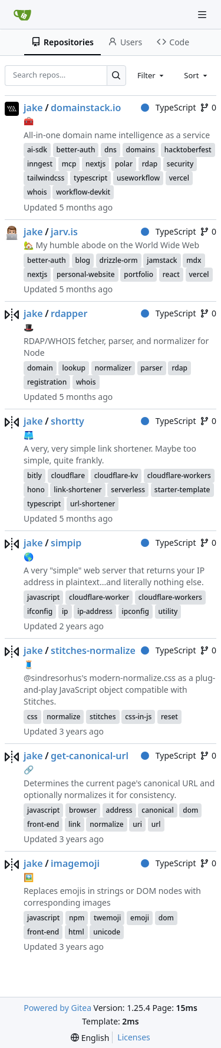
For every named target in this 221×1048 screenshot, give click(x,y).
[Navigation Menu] (203, 14)
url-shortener (92, 504)
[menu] (90, 1037)
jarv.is (64, 232)
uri (137, 824)
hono (36, 490)
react (171, 274)
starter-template (182, 490)
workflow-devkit (83, 192)
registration (47, 382)
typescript (90, 178)
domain (40, 368)
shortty (67, 421)
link (74, 824)
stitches (103, 717)
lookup (73, 368)
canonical (157, 810)
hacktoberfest (188, 150)
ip (65, 611)
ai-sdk (37, 150)
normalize (63, 717)
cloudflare (68, 475)
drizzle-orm (119, 260)
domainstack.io (86, 108)
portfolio (138, 274)
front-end (43, 824)
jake (33, 108)
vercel (179, 178)
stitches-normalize (93, 650)
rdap (150, 164)
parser (152, 368)
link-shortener (77, 490)
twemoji (107, 918)
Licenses (133, 1037)
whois (37, 192)
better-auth (76, 150)
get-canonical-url (89, 756)
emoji (139, 918)
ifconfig (39, 611)
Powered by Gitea (57, 1007)
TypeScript (168, 107)
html (76, 932)
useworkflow (138, 178)
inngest (39, 164)
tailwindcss (45, 178)
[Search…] (116, 75)
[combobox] (151, 75)
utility (168, 611)
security (180, 164)
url (156, 824)
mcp (69, 164)
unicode (106, 932)
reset (169, 717)
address (119, 810)
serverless (128, 490)
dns (110, 150)
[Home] (22, 14)
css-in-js (138, 717)
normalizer (113, 368)
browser (83, 810)
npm (76, 918)
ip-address (95, 611)
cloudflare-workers (179, 475)
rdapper (69, 313)
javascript (43, 597)
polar (124, 164)
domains (141, 150)
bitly (34, 475)
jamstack (162, 260)
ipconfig (135, 611)
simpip (66, 543)
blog (82, 260)
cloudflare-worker (99, 597)
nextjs (95, 164)
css (32, 717)
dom (190, 810)
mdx (193, 260)
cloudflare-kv (116, 475)
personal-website (86, 274)
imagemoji (75, 863)
